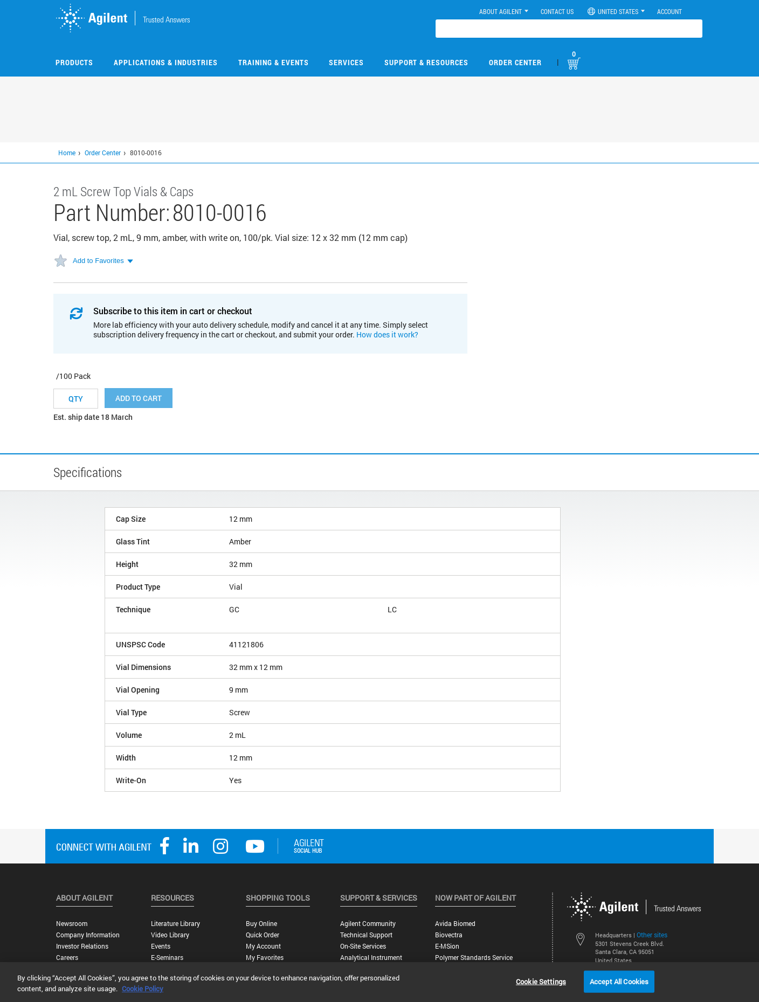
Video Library (170, 935)
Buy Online (261, 924)
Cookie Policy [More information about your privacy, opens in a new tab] (142, 988)
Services (346, 62)
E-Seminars (167, 957)
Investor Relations (82, 946)
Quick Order (262, 935)
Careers (67, 957)
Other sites (652, 934)
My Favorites (265, 957)
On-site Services (363, 946)
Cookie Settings (541, 981)
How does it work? (387, 334)
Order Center (515, 62)
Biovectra (449, 935)
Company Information (88, 935)
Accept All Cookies (619, 981)
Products (74, 62)
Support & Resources (426, 62)
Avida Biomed (455, 924)
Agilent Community (368, 924)
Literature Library (175, 924)
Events (160, 946)
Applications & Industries (166, 62)
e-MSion (447, 946)
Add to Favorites (98, 261)
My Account (263, 946)
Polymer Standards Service (474, 957)
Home (66, 152)
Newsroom (71, 924)
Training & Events (273, 62)
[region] (379, 982)
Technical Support (366, 935)
